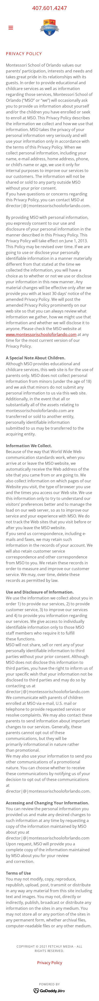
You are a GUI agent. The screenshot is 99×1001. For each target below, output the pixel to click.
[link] (49, 27)
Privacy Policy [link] (49, 962)
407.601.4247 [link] (49, 7)
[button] (12, 27)
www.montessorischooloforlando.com (41, 334)
